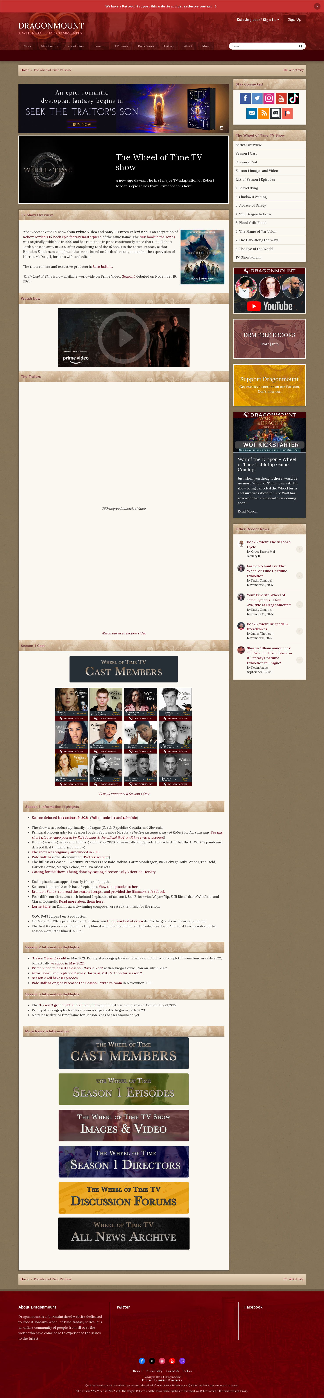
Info (275, 344)
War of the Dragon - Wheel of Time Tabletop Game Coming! (267, 464)
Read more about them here (81, 901)
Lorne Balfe (41, 906)
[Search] (251, 46)
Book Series (146, 46)
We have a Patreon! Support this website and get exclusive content (158, 6)
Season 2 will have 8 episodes (55, 978)
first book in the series (157, 237)
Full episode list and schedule (114, 818)
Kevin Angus (259, 668)
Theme (137, 1371)
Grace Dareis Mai (263, 551)
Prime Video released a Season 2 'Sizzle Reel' (67, 968)
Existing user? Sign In (258, 19)
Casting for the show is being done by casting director (75, 872)
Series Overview (248, 145)
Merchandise (49, 46)
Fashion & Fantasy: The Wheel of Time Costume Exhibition (267, 571)
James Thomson (262, 634)
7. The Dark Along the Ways (257, 240)
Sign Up (294, 19)
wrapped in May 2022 (67, 963)
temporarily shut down (125, 921)
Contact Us (172, 1371)
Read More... (248, 511)
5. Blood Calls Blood (251, 223)
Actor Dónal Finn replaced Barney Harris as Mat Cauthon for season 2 (87, 973)
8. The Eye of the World (254, 249)
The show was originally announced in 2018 (65, 852)
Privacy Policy (154, 1371)
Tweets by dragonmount (135, 1315)
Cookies (187, 1371)
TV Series (121, 46)
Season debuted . (60, 818)
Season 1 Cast (246, 153)
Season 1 (128, 276)
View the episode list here (119, 887)
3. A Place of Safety (251, 205)
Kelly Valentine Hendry (136, 872)
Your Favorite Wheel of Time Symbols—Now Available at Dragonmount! (269, 600)
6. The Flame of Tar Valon (256, 231)
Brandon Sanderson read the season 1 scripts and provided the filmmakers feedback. (99, 891)
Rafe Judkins (102, 266)
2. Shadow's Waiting (251, 197)
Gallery (169, 46)
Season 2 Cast (247, 162)
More (205, 46)
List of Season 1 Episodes (255, 179)
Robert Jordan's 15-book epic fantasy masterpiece (62, 237)
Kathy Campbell (261, 580)
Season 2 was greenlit (49, 958)
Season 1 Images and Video (257, 171)
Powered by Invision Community (162, 1380)
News (27, 46)
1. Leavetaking (247, 188)
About (188, 46)
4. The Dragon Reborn (253, 214)
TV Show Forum (248, 257)
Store (265, 344)
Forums (100, 46)
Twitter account (96, 857)
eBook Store (76, 46)
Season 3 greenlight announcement (67, 1005)
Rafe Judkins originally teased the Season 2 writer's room (77, 983)
